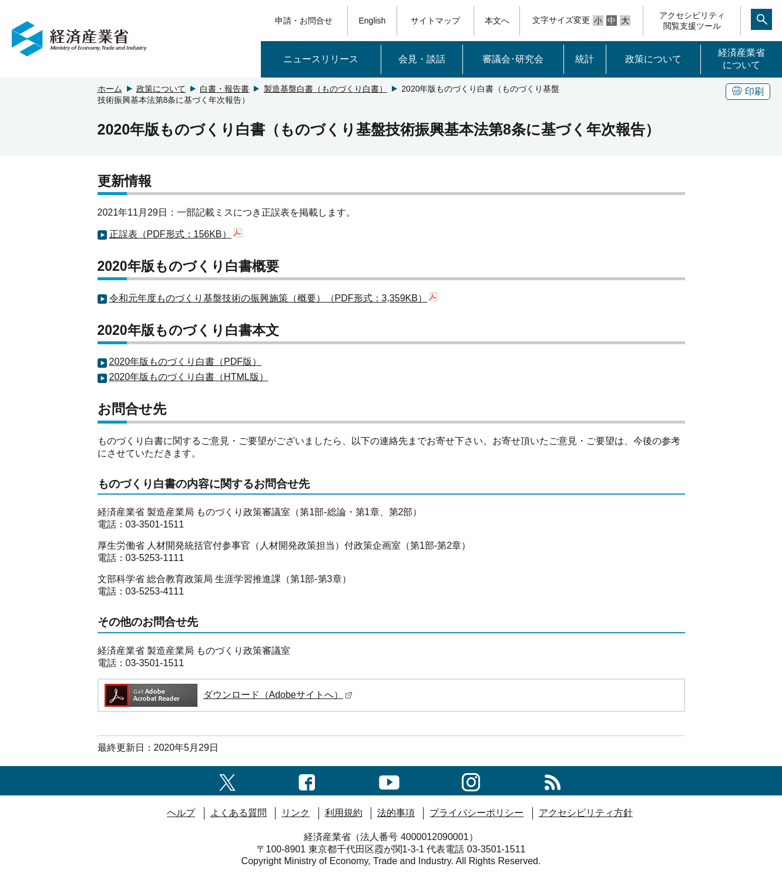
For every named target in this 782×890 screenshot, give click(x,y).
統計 (584, 59)
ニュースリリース (320, 59)
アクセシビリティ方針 (586, 813)
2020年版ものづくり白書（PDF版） (185, 362)
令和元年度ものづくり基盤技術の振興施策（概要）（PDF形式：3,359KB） (273, 298)
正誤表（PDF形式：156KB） (176, 234)
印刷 (748, 91)
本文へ (497, 20)
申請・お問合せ (304, 20)
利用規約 (344, 813)
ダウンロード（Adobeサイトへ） (228, 695)
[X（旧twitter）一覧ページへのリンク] (227, 780)
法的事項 (396, 813)
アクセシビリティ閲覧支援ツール (692, 21)
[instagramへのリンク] (471, 780)
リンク (295, 813)
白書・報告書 (224, 88)
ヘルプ (181, 813)
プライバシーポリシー (476, 813)
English (371, 20)
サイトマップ (435, 20)
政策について (653, 59)
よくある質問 (238, 813)
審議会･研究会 (512, 59)
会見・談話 (421, 59)
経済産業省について (741, 59)
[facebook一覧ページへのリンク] (307, 780)
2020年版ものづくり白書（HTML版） (189, 377)
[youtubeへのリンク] (389, 780)
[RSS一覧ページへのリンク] (552, 780)
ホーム (110, 88)
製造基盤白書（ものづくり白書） (325, 88)
